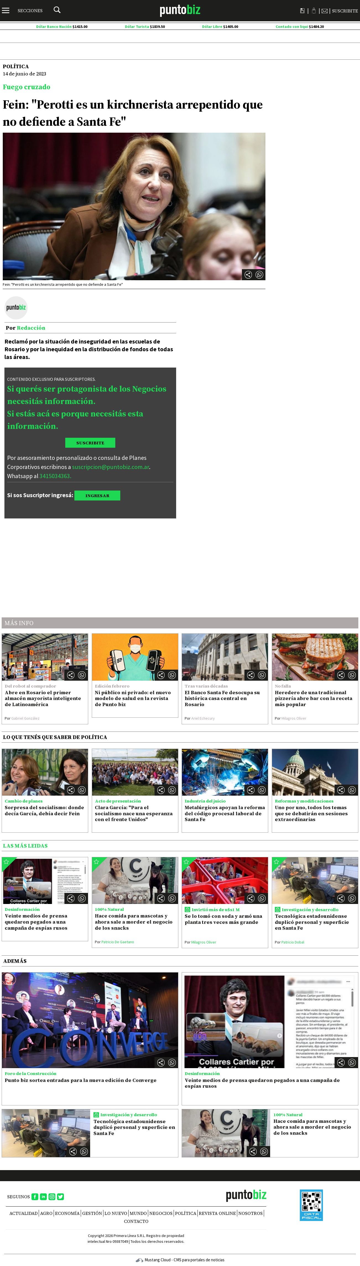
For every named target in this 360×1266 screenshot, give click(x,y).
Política (185, 1213)
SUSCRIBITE (90, 443)
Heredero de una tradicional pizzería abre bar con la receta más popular (313, 698)
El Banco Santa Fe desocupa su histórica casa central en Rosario (222, 698)
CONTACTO (136, 1221)
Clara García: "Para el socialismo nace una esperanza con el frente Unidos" (134, 813)
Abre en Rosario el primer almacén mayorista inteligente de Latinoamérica (43, 698)
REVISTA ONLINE (217, 1213)
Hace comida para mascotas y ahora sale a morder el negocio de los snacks (134, 921)
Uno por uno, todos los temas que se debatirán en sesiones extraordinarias (311, 813)
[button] (259, 274)
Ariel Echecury (200, 718)
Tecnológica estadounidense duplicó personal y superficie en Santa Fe (312, 922)
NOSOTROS (250, 1213)
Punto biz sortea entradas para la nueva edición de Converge (80, 1080)
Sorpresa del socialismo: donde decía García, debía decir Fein (44, 810)
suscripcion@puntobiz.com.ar (110, 467)
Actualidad (23, 1213)
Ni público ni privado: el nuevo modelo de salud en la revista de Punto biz (133, 698)
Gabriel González (22, 718)
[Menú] (22, 10)
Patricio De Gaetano (114, 941)
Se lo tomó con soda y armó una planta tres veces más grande (223, 919)
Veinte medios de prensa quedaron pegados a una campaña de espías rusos (36, 921)
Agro (46, 1213)
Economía (67, 1213)
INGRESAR (97, 495)
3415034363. (55, 476)
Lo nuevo (116, 1213)
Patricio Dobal (289, 942)
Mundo (138, 1213)
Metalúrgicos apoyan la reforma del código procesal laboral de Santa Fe (225, 813)
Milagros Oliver (290, 718)
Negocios (161, 1213)
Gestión (92, 1213)
